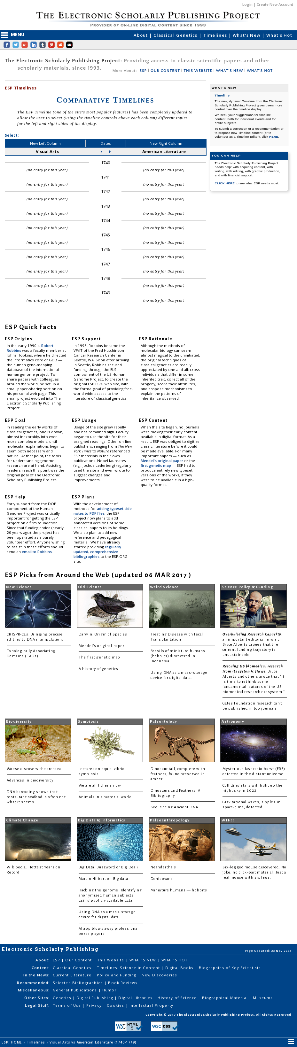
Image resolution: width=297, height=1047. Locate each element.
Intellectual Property (151, 1005)
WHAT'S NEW (229, 71)
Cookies (116, 1005)
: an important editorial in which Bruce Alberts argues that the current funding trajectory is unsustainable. (253, 644)
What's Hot (279, 35)
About (141, 35)
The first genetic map (99, 657)
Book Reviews (122, 982)
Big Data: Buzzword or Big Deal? (108, 867)
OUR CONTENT (165, 71)
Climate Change (22, 820)
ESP (142, 71)
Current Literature (73, 975)
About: (42, 960)
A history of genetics (98, 669)
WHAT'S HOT (260, 71)
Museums (263, 997)
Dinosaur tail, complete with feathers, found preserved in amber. (178, 774)
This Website (111, 960)
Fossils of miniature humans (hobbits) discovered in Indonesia (178, 656)
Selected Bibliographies (79, 982)
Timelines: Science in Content (129, 967)
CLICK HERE (225, 183)
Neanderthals (163, 867)
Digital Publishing (95, 997)
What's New (247, 35)
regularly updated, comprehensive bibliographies (97, 551)
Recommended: (33, 982)
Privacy (94, 1005)
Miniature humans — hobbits (179, 890)
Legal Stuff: (37, 1005)
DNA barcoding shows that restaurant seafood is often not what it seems (36, 797)
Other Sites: (37, 997)
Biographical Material (225, 997)
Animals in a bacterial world (105, 797)
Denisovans (162, 879)
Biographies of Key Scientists (230, 967)
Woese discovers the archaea (34, 769)
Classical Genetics (176, 35)
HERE (273, 136)
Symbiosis (88, 722)
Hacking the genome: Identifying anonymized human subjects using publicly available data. (110, 895)
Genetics (63, 997)
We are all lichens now (100, 785)
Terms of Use (67, 1005)
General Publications (75, 990)
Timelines (216, 35)
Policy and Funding (117, 975)
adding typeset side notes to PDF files (103, 511)
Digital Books (180, 967)
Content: (41, 967)
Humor (109, 990)
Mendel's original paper (162, 460)
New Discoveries (159, 975)
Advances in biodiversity (30, 780)
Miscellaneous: (34, 990)
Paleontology (163, 722)
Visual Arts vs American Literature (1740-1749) (93, 1042)
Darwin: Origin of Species (103, 634)
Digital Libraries (136, 997)
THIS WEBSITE (198, 71)
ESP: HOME (12, 1042)
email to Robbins (37, 551)
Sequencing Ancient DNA (174, 807)
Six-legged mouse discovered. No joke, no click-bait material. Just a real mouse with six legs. (254, 872)
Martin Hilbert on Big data (103, 879)
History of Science (178, 997)
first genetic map (156, 465)
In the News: (36, 975)
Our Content (79, 960)
